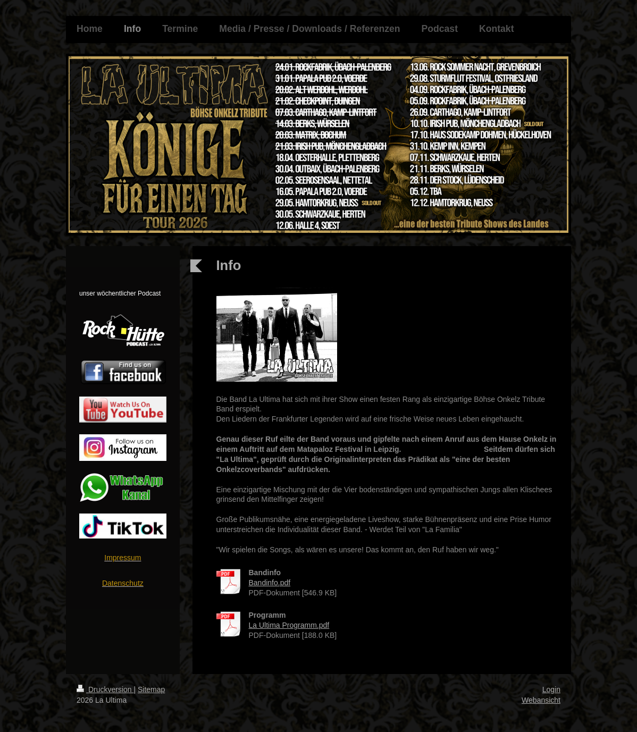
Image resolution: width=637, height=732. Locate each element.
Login (551, 689)
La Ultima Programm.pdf (289, 625)
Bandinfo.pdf (270, 582)
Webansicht (541, 700)
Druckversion (105, 689)
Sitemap (151, 689)
